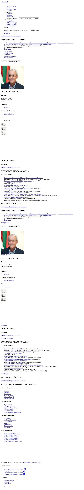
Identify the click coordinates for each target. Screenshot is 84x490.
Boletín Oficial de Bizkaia (11, 436)
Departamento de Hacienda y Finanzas (11, 36)
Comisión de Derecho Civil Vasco (13, 182)
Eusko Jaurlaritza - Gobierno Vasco (18, 43)
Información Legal (9, 397)
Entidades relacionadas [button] (10, 56)
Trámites (9, 10)
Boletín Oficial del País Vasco (12, 433)
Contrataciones (8, 421)
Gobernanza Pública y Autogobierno (13, 192)
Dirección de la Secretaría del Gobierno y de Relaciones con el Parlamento (32, 44)
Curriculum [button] (7, 54)
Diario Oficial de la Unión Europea (13, 441)
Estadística (7, 427)
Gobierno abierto (8, 410)
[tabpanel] (42, 74)
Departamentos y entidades (11, 407)
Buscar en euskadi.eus (13, 18)
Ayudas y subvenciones (10, 420)
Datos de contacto (5, 254)
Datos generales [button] (8, 51)
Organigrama (7, 49)
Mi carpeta (7, 33)
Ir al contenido (4, 2)
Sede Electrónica (11, 25)
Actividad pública (5, 373)
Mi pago (6, 423)
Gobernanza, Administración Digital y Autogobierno (42, 43)
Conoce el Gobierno (9, 406)
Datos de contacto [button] (8, 53)
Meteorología (7, 424)
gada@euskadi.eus (9, 114)
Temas (9, 7)
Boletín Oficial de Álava (10, 435)
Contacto (9, 13)
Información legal (12, 22)
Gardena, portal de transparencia (12, 412)
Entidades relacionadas (7, 338)
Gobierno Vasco (11, 9)
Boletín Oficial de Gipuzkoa (11, 438)
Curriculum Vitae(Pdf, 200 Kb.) (10, 167)
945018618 (7, 107)
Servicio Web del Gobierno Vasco (32, 462)
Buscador (9, 15)
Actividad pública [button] (8, 57)
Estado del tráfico (8, 426)
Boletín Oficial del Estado (11, 439)
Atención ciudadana (9, 409)
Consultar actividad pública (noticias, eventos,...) (13, 207)
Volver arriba (7, 483)
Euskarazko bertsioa (9, 480)
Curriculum (4, 325)
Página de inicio (11, 6)
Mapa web (10, 16)
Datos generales (5, 222)
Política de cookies (12, 24)
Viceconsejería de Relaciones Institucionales (15, 185)
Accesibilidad (10, 21)
